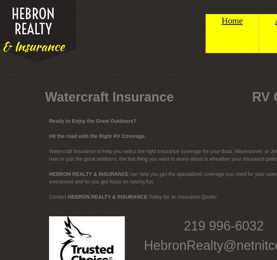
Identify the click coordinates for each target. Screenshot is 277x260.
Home (232, 20)
